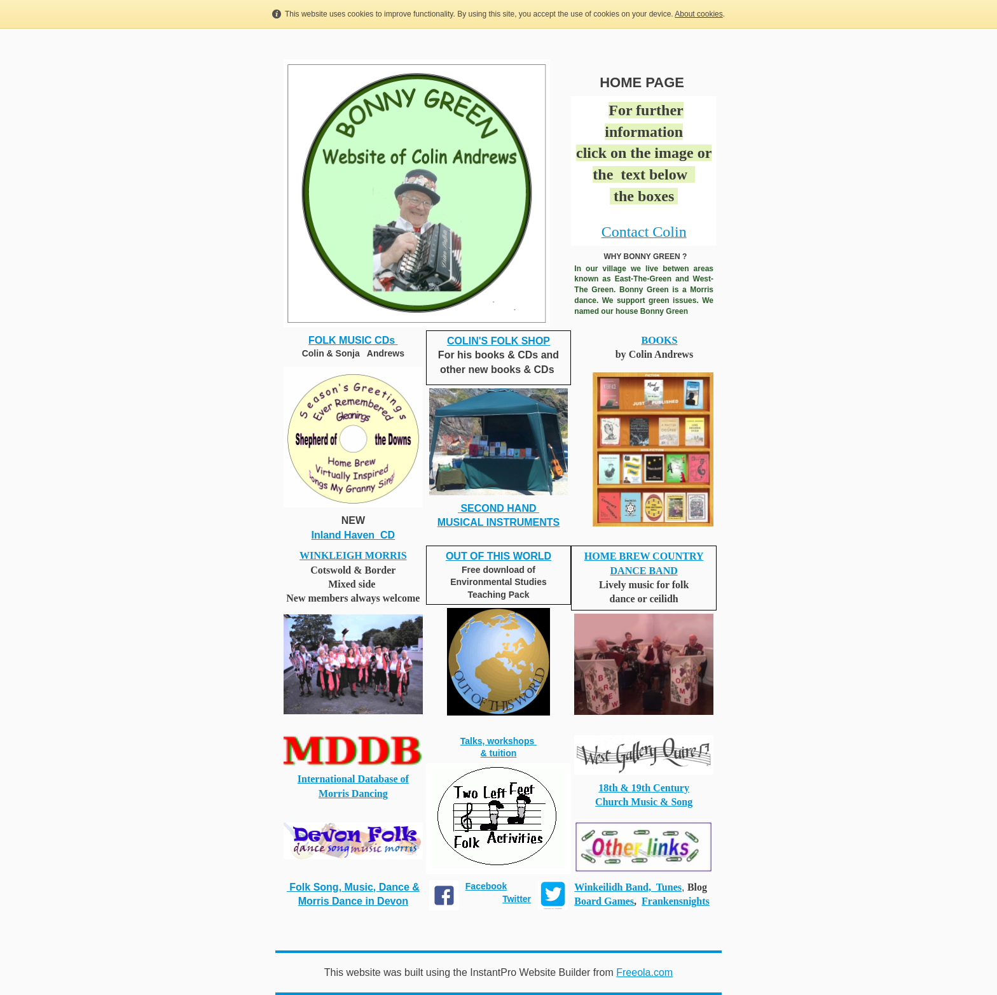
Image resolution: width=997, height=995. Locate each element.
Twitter (516, 899)
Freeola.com (644, 972)
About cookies (698, 14)
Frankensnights (676, 901)
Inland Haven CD (353, 535)
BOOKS (659, 340)
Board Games (604, 901)
